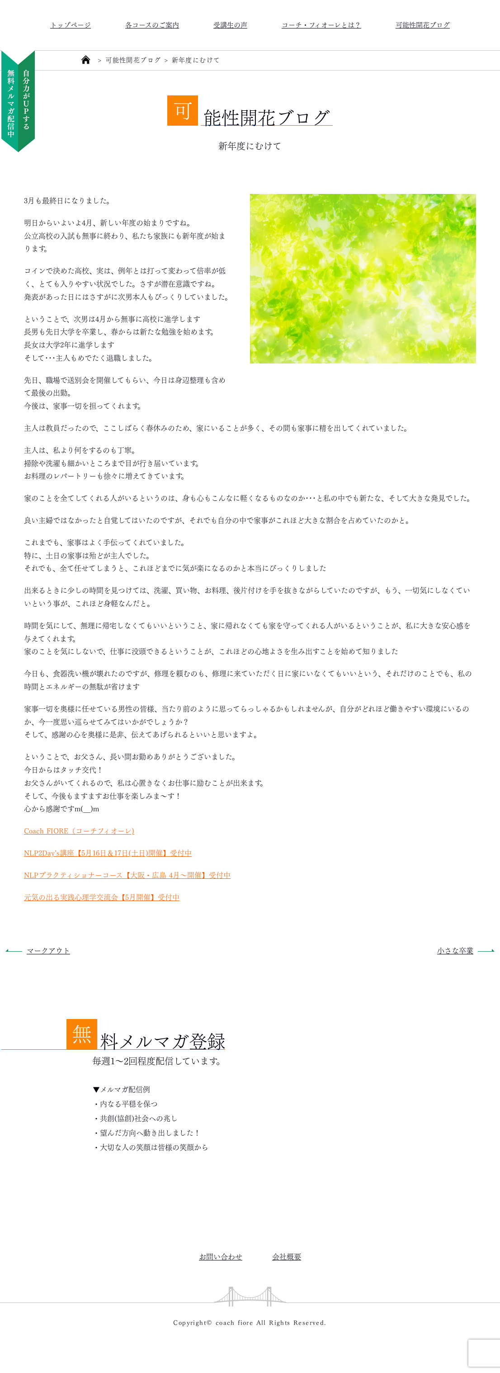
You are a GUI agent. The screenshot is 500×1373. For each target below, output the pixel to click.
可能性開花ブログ (423, 24)
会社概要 (286, 1256)
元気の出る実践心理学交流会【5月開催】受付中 (101, 896)
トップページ (70, 24)
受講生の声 (230, 24)
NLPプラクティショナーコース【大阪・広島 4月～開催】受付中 (127, 874)
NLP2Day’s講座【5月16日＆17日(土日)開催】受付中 (108, 852)
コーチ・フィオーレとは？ (321, 24)
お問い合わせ (220, 1256)
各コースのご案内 (152, 24)
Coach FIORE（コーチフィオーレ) (79, 830)
